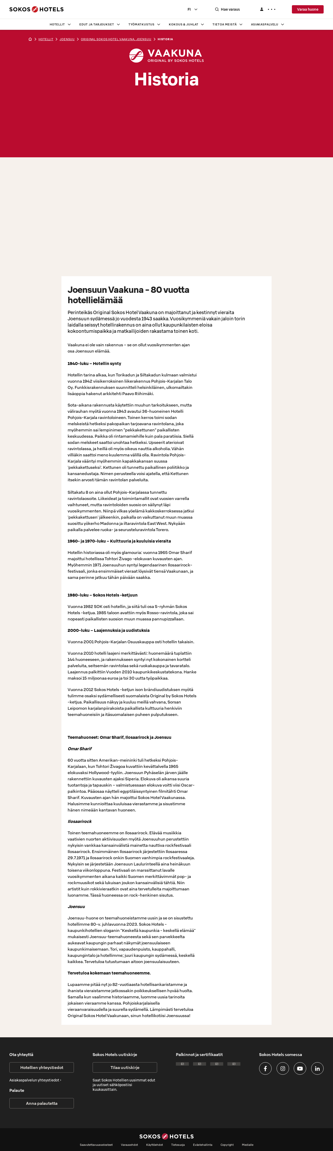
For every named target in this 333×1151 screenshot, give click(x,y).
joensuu (67, 39)
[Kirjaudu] (267, 9)
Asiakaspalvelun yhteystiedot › (35, 1080)
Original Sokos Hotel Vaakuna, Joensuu (116, 39)
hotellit (46, 39)
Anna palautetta (41, 1103)
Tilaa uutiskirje (125, 1067)
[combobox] (192, 9)
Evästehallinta (202, 1145)
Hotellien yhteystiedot (41, 1067)
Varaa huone (307, 9)
